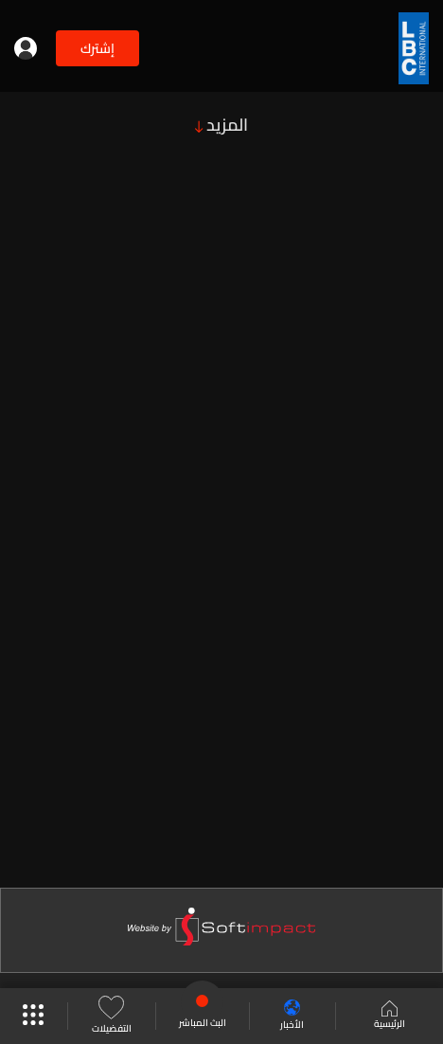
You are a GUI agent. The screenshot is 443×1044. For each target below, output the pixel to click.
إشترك (97, 48)
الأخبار (292, 1016)
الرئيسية (389, 1016)
